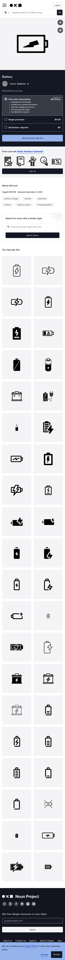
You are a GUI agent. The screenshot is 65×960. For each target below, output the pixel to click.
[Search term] (34, 12)
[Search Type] (7, 12)
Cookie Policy (31, 946)
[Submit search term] (59, 12)
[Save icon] (60, 22)
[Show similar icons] (60, 30)
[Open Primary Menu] (4, 5)
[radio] (32, 105)
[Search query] (32, 226)
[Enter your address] (32, 920)
